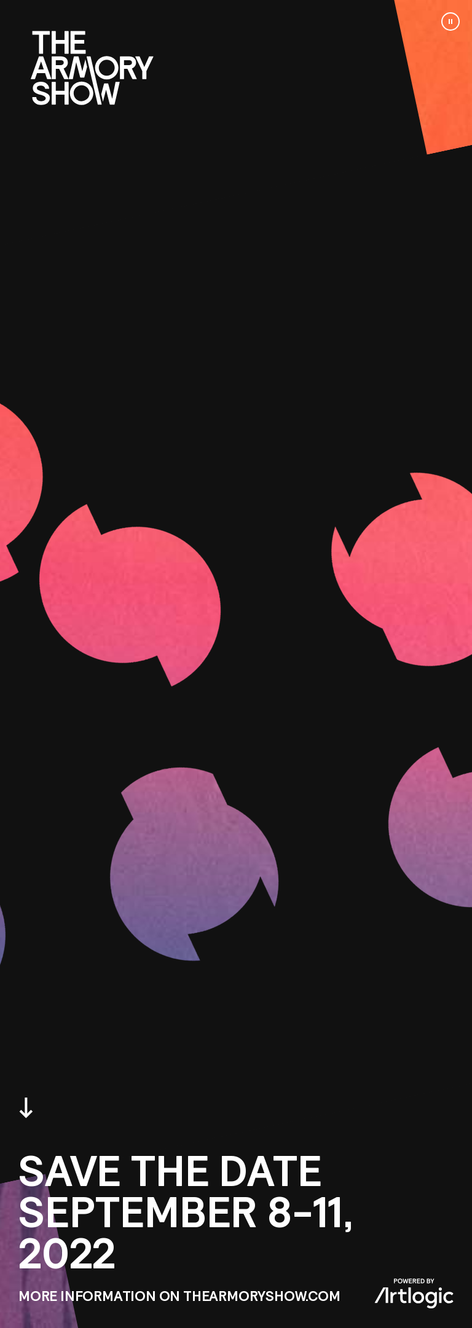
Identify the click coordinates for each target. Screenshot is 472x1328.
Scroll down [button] (26, 1108)
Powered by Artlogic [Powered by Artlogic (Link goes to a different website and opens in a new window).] (414, 1294)
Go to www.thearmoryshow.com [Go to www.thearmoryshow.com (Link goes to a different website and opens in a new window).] (92, 68)
